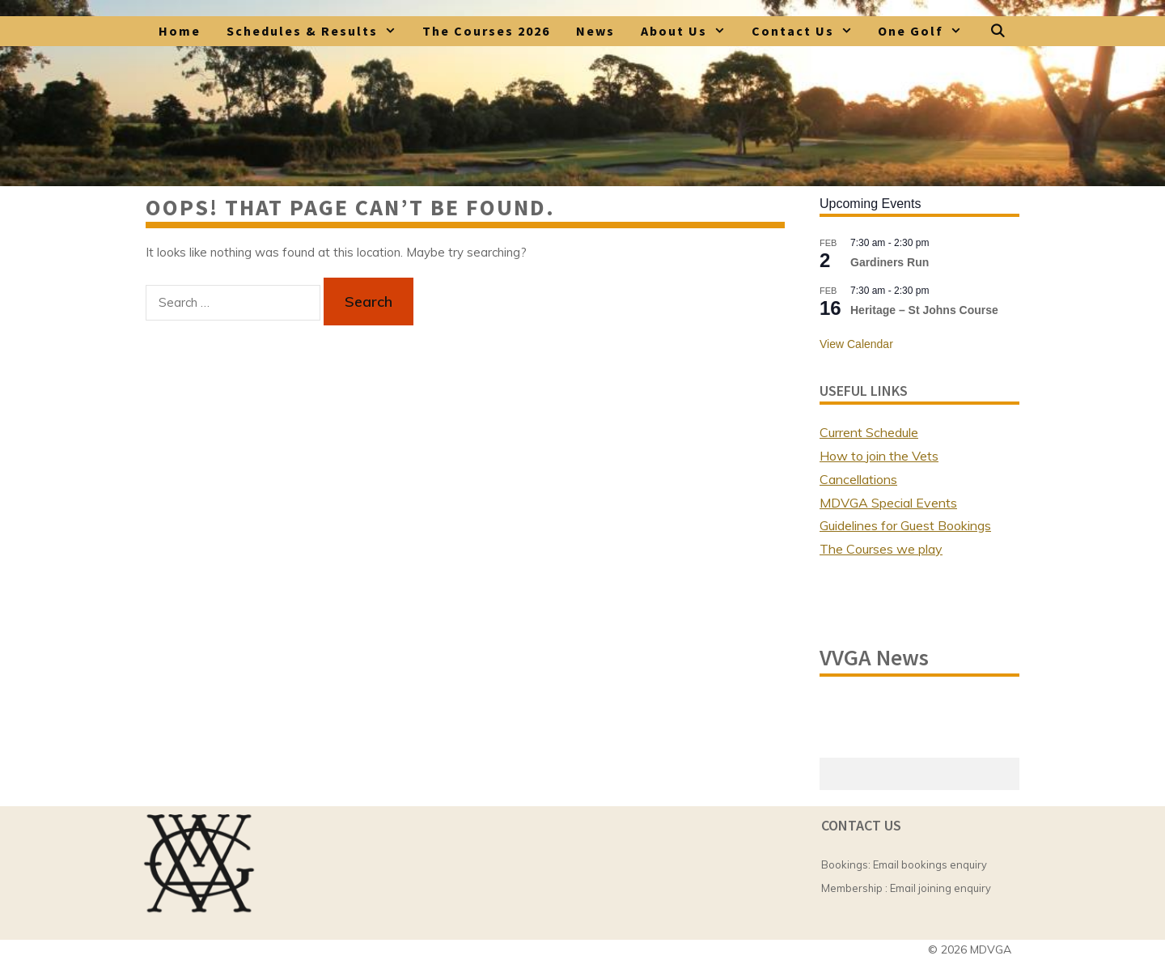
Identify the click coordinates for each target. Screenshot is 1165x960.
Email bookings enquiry (930, 864)
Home (180, 31)
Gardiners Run (889, 262)
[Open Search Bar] (997, 31)
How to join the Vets (879, 456)
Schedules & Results (318, 31)
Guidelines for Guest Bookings (905, 525)
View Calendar (856, 344)
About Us (690, 31)
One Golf (926, 31)
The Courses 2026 (486, 31)
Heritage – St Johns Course (924, 310)
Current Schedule (869, 432)
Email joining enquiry (940, 887)
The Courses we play (881, 549)
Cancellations (858, 479)
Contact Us (809, 31)
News (595, 31)
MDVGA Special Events (888, 503)
